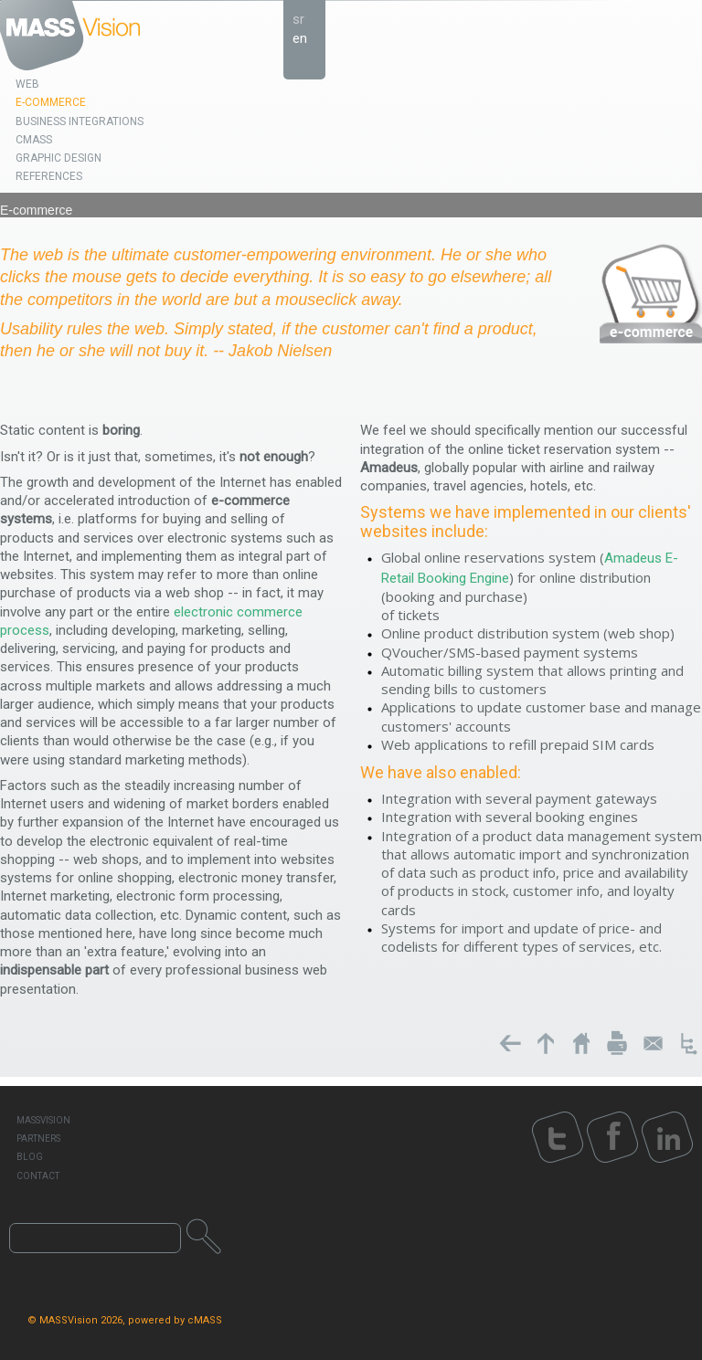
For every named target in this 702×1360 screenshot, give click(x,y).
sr (298, 19)
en (299, 38)
